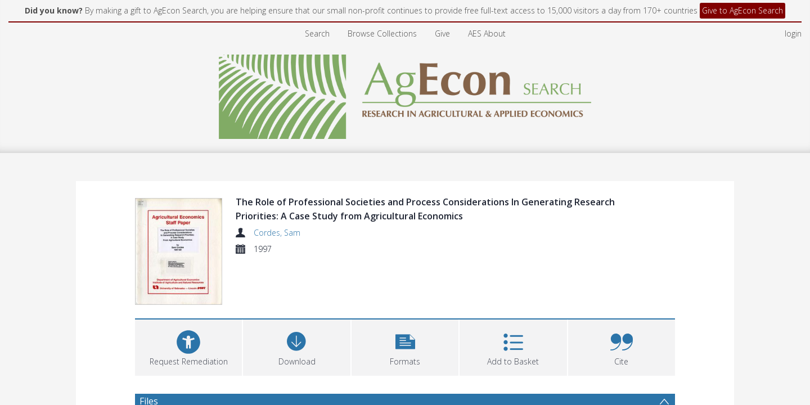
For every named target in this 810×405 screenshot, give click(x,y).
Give (442, 33)
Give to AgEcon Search (742, 10)
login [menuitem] (793, 33)
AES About (487, 33)
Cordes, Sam (277, 232)
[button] (405, 346)
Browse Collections (382, 33)
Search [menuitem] (317, 33)
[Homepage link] (405, 93)
